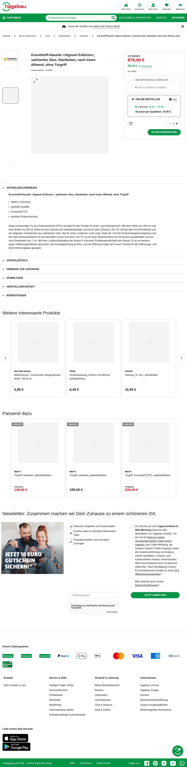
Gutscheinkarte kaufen (61, 709)
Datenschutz (103, 763)
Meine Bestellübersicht (107, 685)
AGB (72, 763)
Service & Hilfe (57, 678)
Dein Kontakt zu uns (15, 685)
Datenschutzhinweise (146, 585)
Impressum (86, 763)
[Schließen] (183, 26)
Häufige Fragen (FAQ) (61, 685)
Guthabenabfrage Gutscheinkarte (67, 714)
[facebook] (146, 763)
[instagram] (163, 763)
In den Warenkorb (164, 132)
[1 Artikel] (173, 123)
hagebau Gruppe (149, 690)
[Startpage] (14, 6)
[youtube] (173, 763)
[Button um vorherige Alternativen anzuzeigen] (5, 358)
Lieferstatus (101, 695)
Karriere (144, 695)
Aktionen (178, 18)
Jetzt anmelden (155, 595)
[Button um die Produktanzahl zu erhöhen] (178, 124)
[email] (94, 595)
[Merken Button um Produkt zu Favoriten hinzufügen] (131, 124)
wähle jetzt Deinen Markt (106, 26)
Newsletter (55, 700)
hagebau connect (149, 685)
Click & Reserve (103, 705)
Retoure (99, 690)
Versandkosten (103, 700)
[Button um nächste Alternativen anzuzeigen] (182, 358)
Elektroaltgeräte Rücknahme (155, 709)
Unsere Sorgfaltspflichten (154, 705)
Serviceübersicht (58, 690)
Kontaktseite (56, 695)
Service (161, 18)
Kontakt (8, 678)
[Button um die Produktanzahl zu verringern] (168, 124)
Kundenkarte (147, 66)
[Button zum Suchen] (113, 18)
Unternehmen (148, 678)
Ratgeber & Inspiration (135, 18)
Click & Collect (103, 709)
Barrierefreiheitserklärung (154, 700)
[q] (78, 18)
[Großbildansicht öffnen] (70, 115)
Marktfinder (55, 705)
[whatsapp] (182, 763)
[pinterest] (155, 763)
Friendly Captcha (111, 612)
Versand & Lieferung (107, 678)
